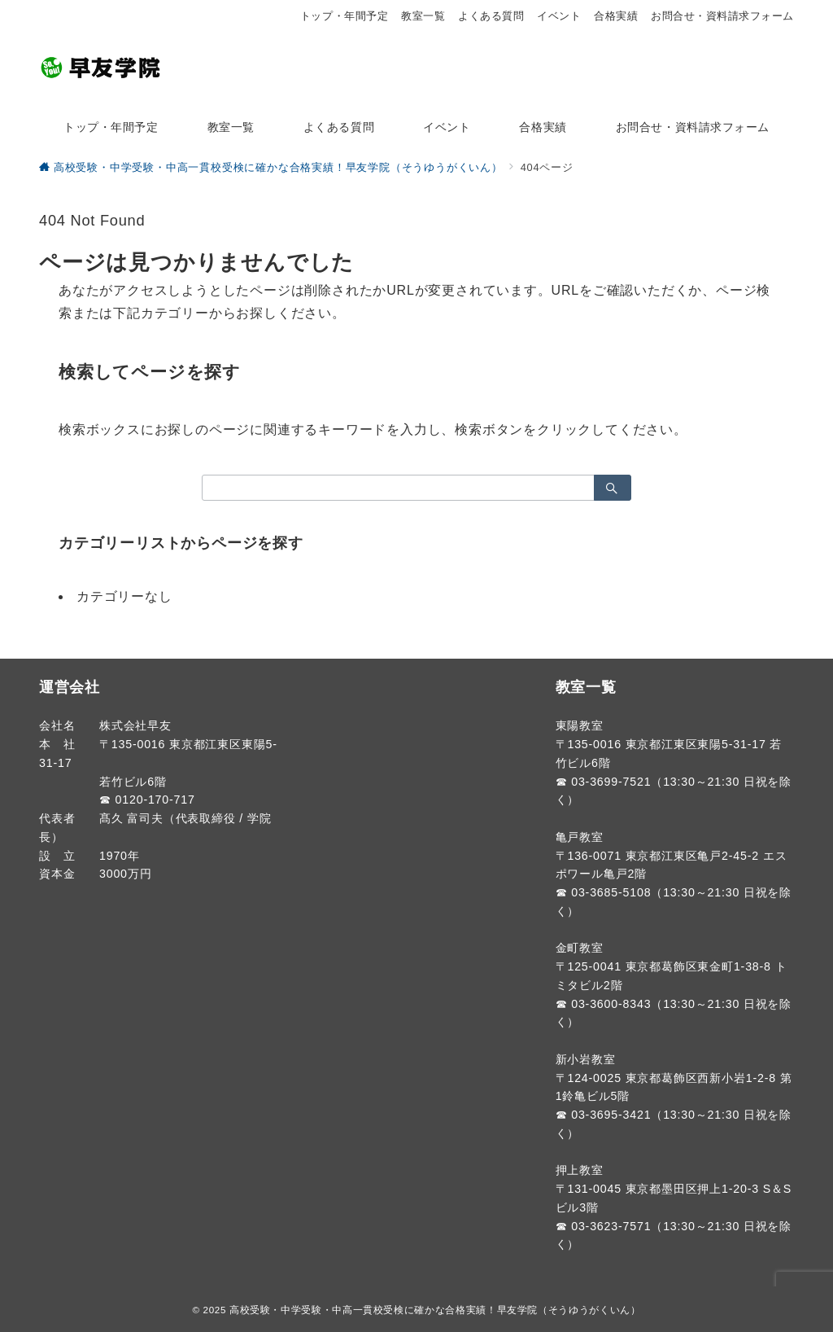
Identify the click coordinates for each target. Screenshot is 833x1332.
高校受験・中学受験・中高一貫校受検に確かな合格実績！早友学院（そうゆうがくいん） (435, 1309)
